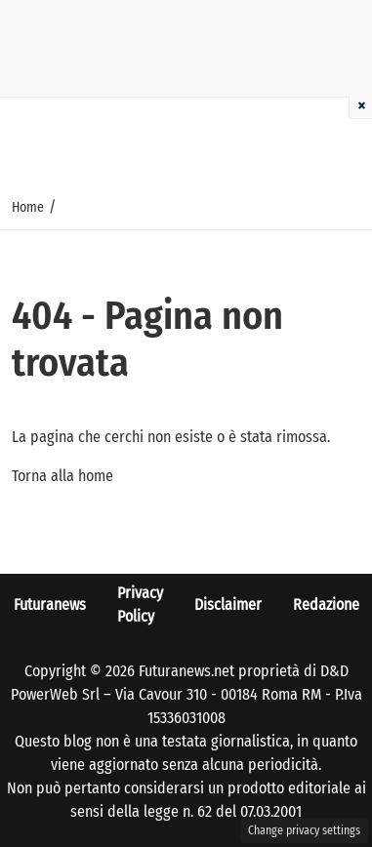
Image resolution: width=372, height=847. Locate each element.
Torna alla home (62, 475)
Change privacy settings (304, 830)
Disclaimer (228, 604)
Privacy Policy (140, 604)
